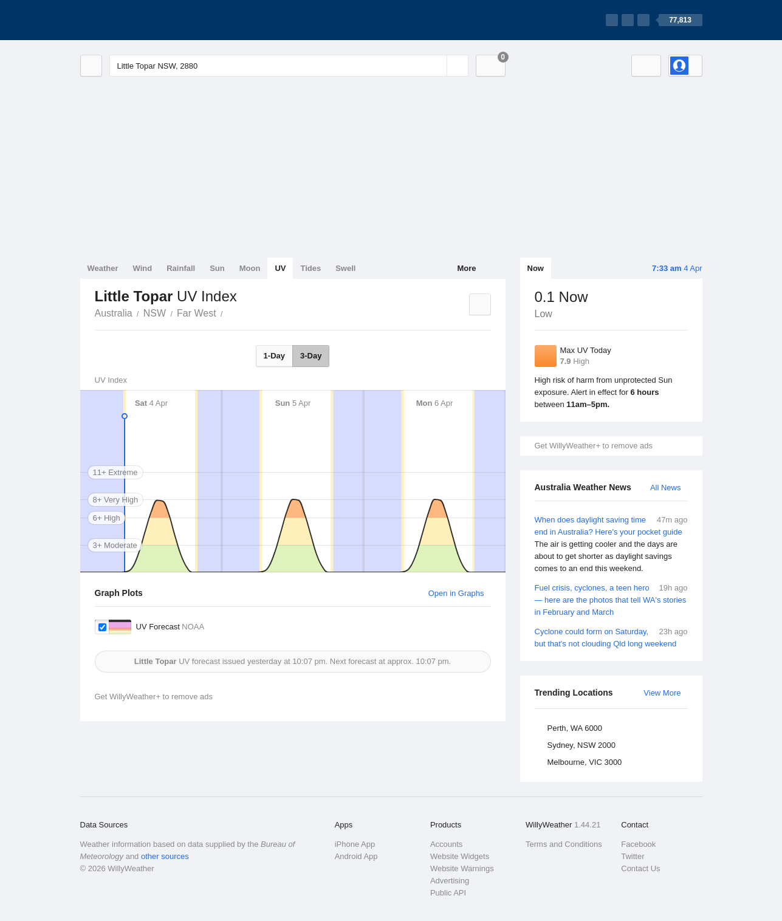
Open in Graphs (456, 593)
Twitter (632, 856)
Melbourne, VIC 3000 (584, 762)
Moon (250, 268)
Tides (310, 268)
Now (535, 268)
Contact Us (640, 868)
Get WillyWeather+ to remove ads (594, 445)
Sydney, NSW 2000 (581, 745)
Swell (345, 268)
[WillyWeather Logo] (137, 20)
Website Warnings (462, 868)
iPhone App (355, 844)
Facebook (638, 844)
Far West (196, 313)
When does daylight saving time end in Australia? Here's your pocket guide (611, 544)
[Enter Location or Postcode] (288, 66)
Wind (143, 268)
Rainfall (180, 268)
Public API (448, 892)
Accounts (446, 844)
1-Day (274, 355)
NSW (154, 313)
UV (280, 268)
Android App (356, 856)
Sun (217, 268)
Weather (102, 268)
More (466, 268)
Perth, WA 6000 (575, 728)
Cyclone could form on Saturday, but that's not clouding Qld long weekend (611, 637)
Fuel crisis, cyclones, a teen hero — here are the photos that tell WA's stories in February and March (611, 599)
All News (665, 487)
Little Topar (230, 312)
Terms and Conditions (564, 844)
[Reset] (436, 65)
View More (662, 692)
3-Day (310, 355)
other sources (165, 856)
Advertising (449, 880)
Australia (113, 313)
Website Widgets (459, 856)
